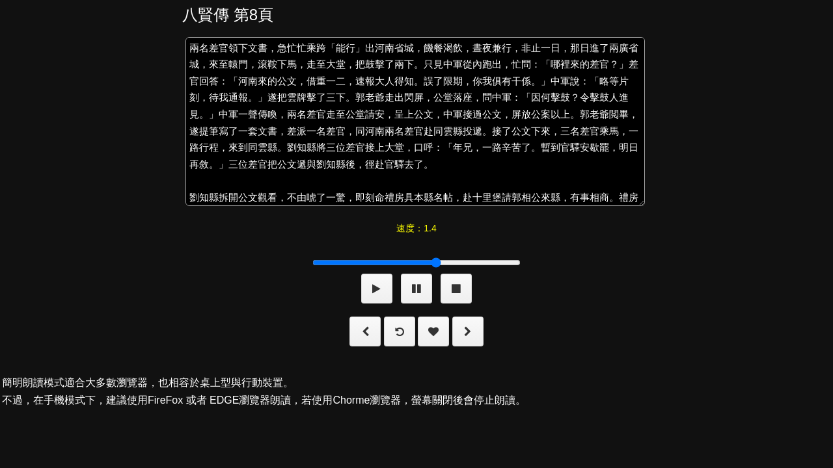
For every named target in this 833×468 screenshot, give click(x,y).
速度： (416, 228)
